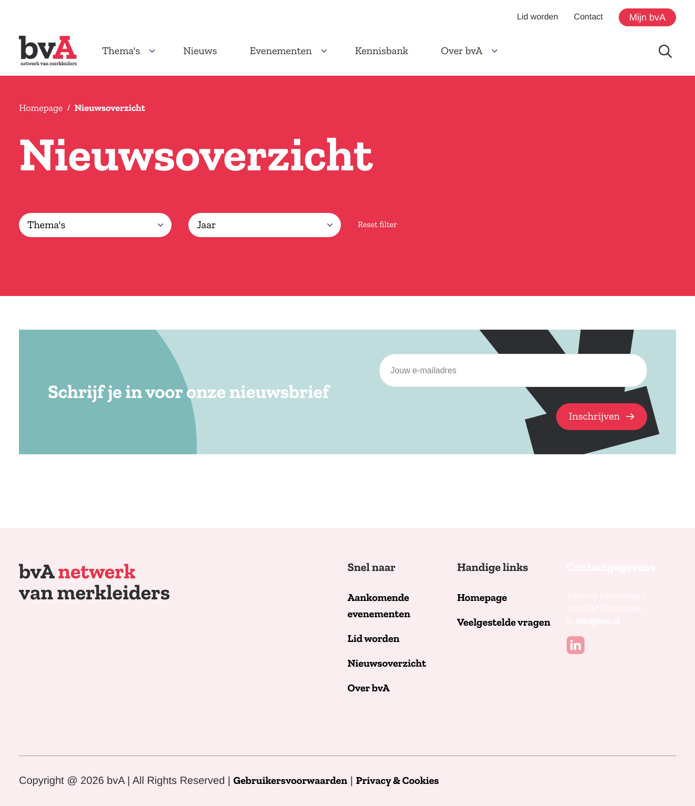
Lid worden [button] (537, 17)
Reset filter (377, 225)
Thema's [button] (121, 51)
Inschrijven (594, 416)
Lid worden (374, 639)
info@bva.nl (597, 621)
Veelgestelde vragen (503, 623)
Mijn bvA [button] (647, 17)
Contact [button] (588, 17)
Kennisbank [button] (381, 51)
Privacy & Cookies (397, 781)
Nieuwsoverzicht (387, 664)
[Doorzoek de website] (665, 51)
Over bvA (369, 688)
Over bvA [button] (461, 51)
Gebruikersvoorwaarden (291, 781)
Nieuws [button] (200, 51)
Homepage (41, 108)
